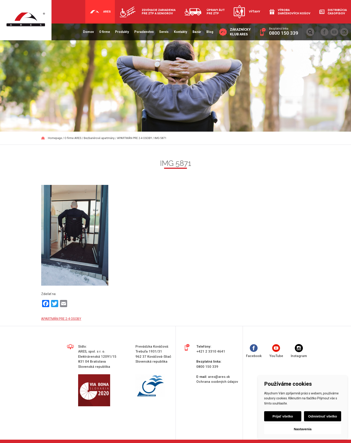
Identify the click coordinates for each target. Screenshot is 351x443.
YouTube (276, 351)
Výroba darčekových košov (294, 11)
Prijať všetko (283, 416)
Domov (86, 32)
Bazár (194, 32)
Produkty (119, 32)
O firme (101, 32)
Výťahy (254, 11)
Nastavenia (302, 429)
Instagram (299, 351)
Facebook (254, 351)
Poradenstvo (141, 32)
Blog (207, 32)
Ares (107, 11)
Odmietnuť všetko (322, 416)
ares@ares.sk (219, 377)
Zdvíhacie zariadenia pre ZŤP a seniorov (159, 11)
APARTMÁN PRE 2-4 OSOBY (61, 319)
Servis (161, 32)
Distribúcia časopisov (337, 11)
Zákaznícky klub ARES (239, 32)
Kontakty (178, 32)
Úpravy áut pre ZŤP (216, 11)
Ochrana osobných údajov (217, 382)
